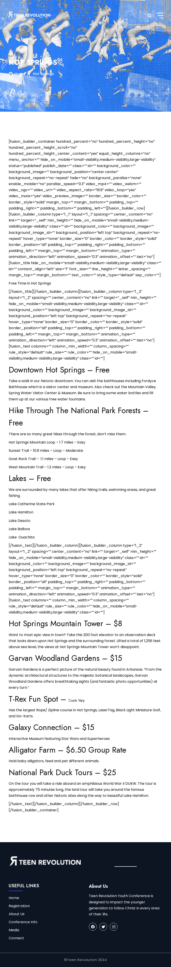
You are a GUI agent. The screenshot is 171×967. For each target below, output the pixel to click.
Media (14, 930)
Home (19, 73)
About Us (16, 914)
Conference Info (23, 922)
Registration (19, 905)
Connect (16, 938)
